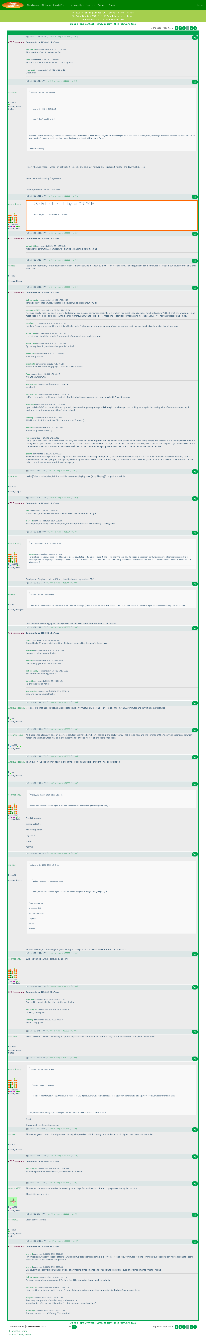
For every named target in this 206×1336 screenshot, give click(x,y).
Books (112, 5)
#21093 (75, 953)
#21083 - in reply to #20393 (58, 627)
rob (27, 438)
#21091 (75, 853)
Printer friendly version (20, 1334)
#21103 (75, 1155)
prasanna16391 (33, 310)
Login (200, 5)
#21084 (75, 702)
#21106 (74, 1214)
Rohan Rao (31, 49)
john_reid (30, 70)
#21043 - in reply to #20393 (58, 233)
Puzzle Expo (59, 5)
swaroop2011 (32, 384)
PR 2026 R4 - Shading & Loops (86, 12)
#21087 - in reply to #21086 (58, 783)
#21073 (75, 531)
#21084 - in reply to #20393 (58, 702)
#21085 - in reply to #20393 (58, 729)
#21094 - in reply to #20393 (58, 986)
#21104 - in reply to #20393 (57, 1182)
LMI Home (46, 5)
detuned (30, 353)
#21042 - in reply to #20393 (58, 196)
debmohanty (14, 204)
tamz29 (29, 427)
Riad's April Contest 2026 (84, 16)
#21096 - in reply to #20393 (57, 1030)
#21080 (74, 582)
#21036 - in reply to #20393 (58, 36)
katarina (30, 650)
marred (29, 520)
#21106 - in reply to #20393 (57, 1214)
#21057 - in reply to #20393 (57, 470)
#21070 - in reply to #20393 (58, 497)
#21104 (74, 1182)
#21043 (75, 233)
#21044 (75, 260)
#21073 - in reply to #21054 (58, 531)
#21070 (75, 497)
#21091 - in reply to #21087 (58, 853)
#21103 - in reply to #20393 (58, 1155)
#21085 (75, 729)
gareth (29, 453)
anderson (30, 404)
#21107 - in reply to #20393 (58, 1241)
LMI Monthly (76, 5)
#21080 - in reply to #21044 (57, 582)
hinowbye (30, 1310)
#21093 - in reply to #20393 (58, 953)
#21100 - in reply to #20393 (57, 1128)
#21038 (74, 81)
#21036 (75, 36)
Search (89, 5)
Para (28, 59)
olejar (28, 640)
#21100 (74, 1128)
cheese (11, 265)
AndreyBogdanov (16, 707)
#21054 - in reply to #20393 (58, 287)
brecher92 (13, 92)
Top (195, 37)
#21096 (74, 1030)
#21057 (74, 470)
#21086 (75, 756)
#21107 (75, 1241)
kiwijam (29, 1297)
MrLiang (29, 417)
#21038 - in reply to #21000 (57, 81)
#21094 (75, 986)
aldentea (12, 476)
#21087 (75, 783)
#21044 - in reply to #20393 (58, 260)
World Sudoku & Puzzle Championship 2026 (103, 19)
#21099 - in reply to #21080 (57, 1057)
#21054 (75, 287)
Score (121, 12)
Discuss (130, 12)
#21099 (74, 1057)
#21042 (75, 196)
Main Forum (33, 5)
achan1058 (31, 246)
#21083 (75, 627)
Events (101, 5)
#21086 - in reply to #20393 (58, 756)
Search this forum (18, 1330)
